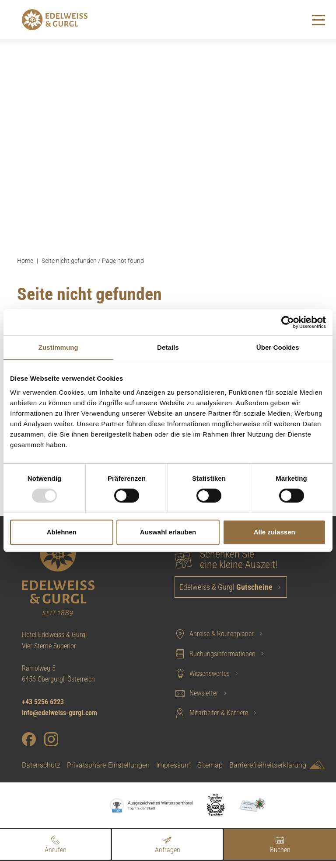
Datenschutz (41, 765)
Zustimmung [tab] (58, 347)
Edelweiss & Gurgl (226, 587)
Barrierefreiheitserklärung (267, 765)
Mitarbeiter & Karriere (211, 713)
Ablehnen (62, 532)
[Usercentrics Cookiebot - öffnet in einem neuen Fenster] (287, 322)
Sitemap (210, 765)
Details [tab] (168, 347)
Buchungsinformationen (215, 653)
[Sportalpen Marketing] (317, 766)
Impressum (173, 765)
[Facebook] (29, 739)
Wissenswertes (202, 673)
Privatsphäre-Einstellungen (108, 765)
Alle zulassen (274, 532)
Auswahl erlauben (168, 532)
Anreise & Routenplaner (214, 634)
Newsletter (196, 693)
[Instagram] (51, 739)
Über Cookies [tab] (277, 347)
